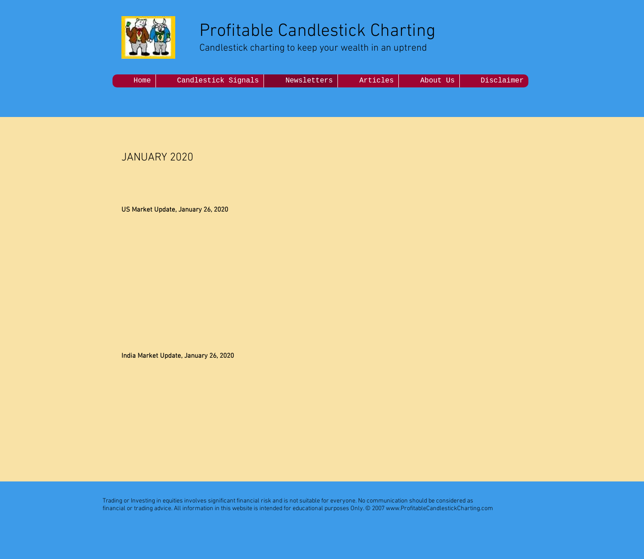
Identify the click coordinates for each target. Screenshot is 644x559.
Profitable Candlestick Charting (317, 31)
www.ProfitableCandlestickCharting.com (439, 508)
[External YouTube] (375, 268)
